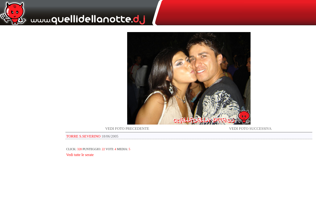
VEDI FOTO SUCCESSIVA (250, 128)
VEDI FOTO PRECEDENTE (127, 128)
